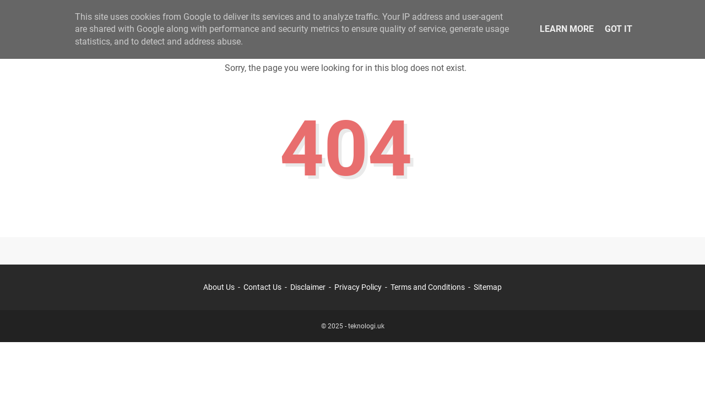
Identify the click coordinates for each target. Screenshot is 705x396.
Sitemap (488, 287)
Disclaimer (308, 287)
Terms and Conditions (428, 287)
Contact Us (262, 287)
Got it (618, 29)
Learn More (567, 29)
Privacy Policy (358, 287)
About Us (219, 287)
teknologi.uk (366, 326)
